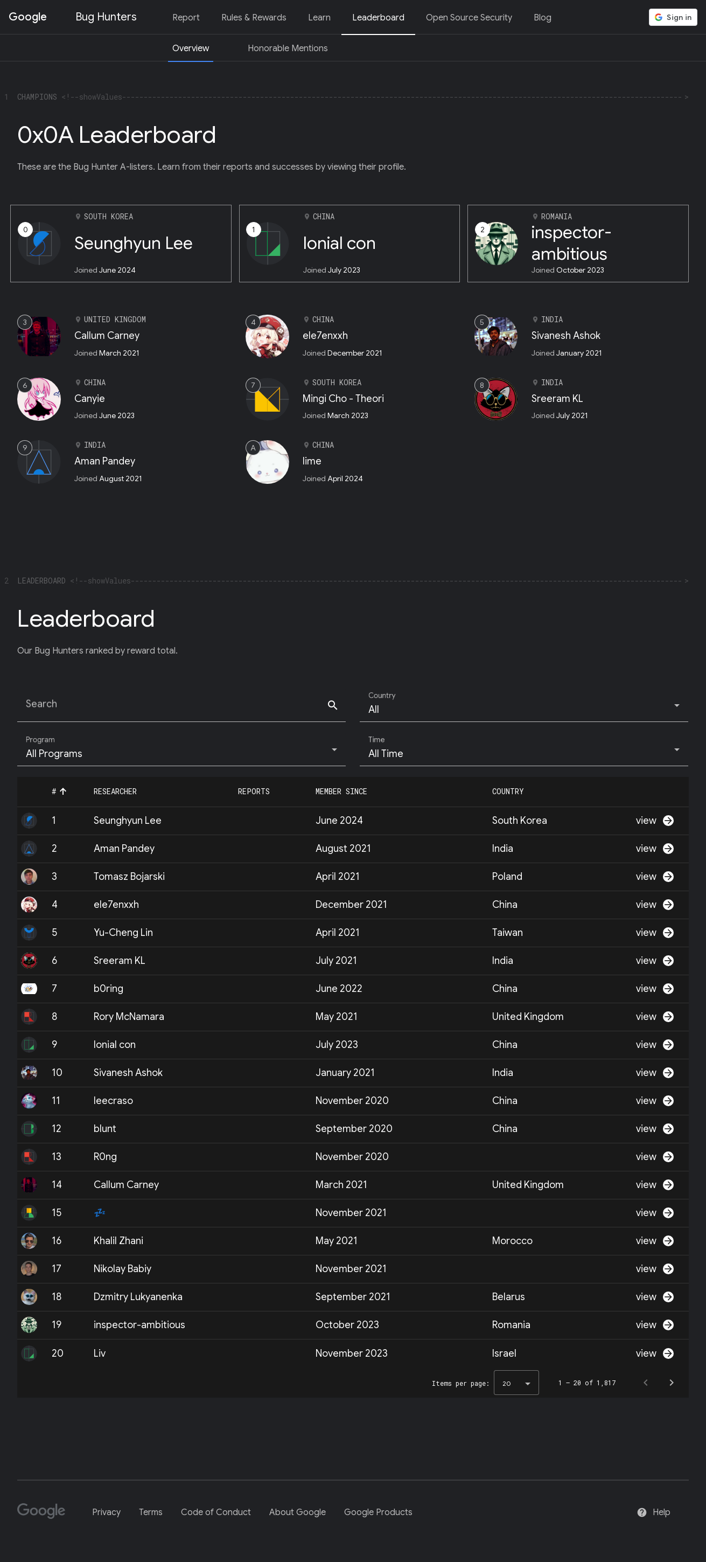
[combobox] (524, 710)
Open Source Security (469, 17)
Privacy (106, 1512)
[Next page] (671, 1383)
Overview (190, 48)
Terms (151, 1512)
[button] (64, 791)
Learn (319, 17)
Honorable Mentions (288, 48)
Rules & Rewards (253, 17)
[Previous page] (646, 1383)
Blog (542, 17)
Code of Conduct (216, 1512)
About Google (297, 1512)
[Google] (45, 1516)
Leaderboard (378, 17)
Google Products (378, 1512)
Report (186, 17)
